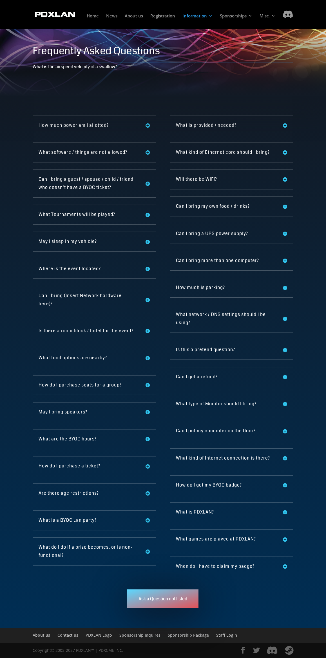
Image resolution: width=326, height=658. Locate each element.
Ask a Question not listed (163, 599)
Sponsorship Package (188, 635)
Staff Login (226, 635)
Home (93, 16)
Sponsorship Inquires (139, 635)
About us (134, 16)
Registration (162, 16)
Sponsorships (233, 16)
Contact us (67, 635)
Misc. (265, 16)
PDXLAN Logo (99, 635)
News (111, 16)
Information (194, 16)
